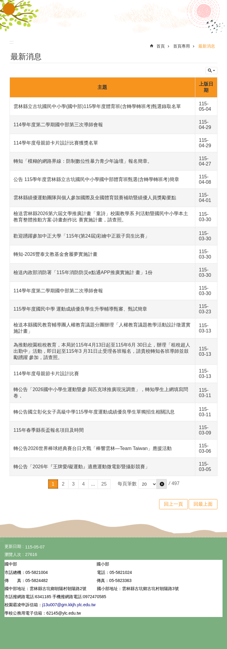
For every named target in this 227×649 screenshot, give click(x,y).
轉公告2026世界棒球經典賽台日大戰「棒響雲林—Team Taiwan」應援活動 (92, 448)
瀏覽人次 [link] (12, 554)
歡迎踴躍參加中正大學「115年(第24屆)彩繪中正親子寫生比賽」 (81, 235)
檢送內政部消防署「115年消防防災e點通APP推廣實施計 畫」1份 (83, 272)
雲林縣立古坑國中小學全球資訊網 (114, 17)
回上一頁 (173, 504)
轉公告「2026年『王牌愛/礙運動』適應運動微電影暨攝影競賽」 (81, 466)
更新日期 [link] (12, 546)
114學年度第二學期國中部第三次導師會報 (58, 124)
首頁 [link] (160, 46)
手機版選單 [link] (9, 9)
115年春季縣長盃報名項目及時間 (48, 430)
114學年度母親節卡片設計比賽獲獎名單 (55, 142)
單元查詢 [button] (211, 70)
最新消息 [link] (206, 46)
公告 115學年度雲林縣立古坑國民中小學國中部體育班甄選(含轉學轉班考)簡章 (96, 179)
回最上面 (203, 504)
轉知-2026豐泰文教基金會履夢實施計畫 (55, 254)
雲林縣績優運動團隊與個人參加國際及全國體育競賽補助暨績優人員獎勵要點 (94, 197)
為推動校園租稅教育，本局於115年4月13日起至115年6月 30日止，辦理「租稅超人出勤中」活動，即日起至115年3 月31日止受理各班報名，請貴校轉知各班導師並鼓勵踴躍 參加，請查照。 (101, 351)
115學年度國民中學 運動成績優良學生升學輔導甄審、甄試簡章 (80, 308)
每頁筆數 (127, 483)
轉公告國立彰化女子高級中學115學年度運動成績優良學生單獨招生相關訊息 (94, 411)
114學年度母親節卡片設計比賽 (46, 373)
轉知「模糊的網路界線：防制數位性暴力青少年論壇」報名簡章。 (82, 161)
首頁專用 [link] (181, 46)
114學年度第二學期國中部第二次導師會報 (58, 290)
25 (104, 484)
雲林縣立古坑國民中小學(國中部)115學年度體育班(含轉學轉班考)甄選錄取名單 (97, 106)
